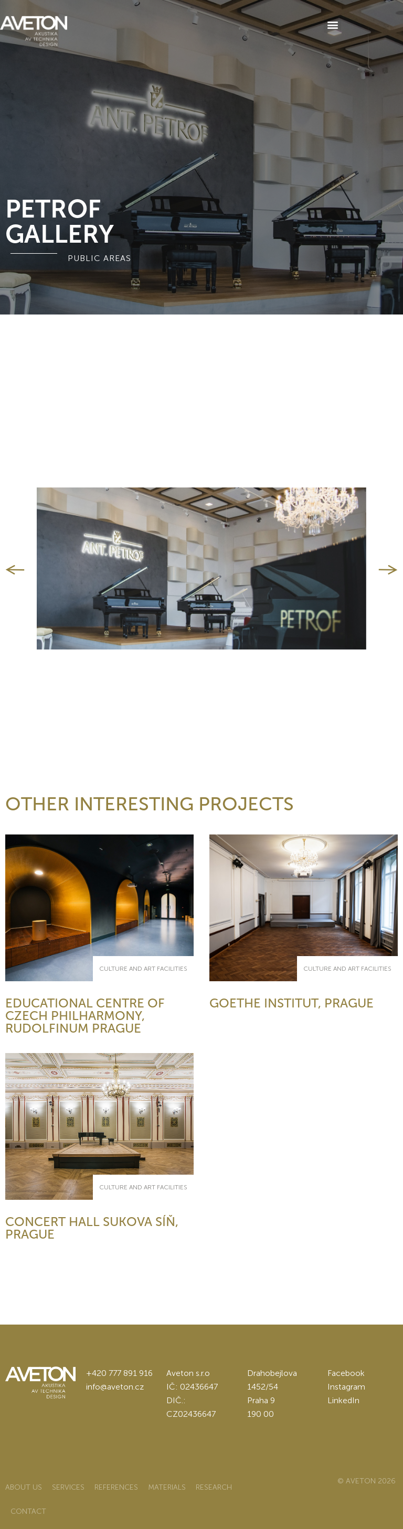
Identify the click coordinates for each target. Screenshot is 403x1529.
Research (214, 1487)
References (116, 1487)
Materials (167, 1487)
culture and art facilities (143, 968)
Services (68, 1487)
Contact (28, 1511)
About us (23, 1487)
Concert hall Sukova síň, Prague (91, 1228)
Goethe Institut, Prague (291, 1003)
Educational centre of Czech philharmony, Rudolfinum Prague (85, 1015)
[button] (332, 24)
